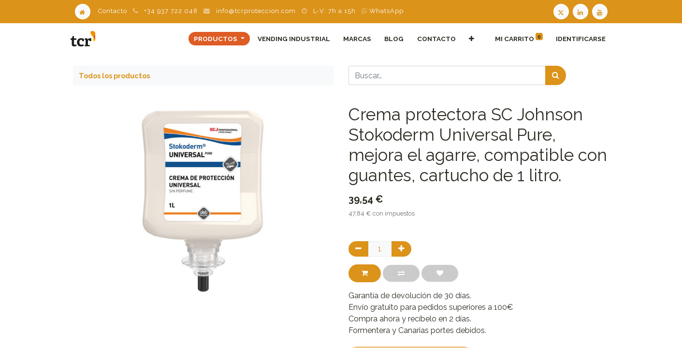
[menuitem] (292, 38)
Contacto (112, 10)
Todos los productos (114, 76)
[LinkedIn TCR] (581, 10)
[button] (469, 38)
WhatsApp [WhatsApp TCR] (383, 10)
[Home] (82, 10)
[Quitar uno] (358, 249)
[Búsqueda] (555, 75)
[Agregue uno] (401, 249)
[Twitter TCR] (561, 10)
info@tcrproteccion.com (256, 10)
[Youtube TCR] (600, 10)
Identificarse (579, 39)
